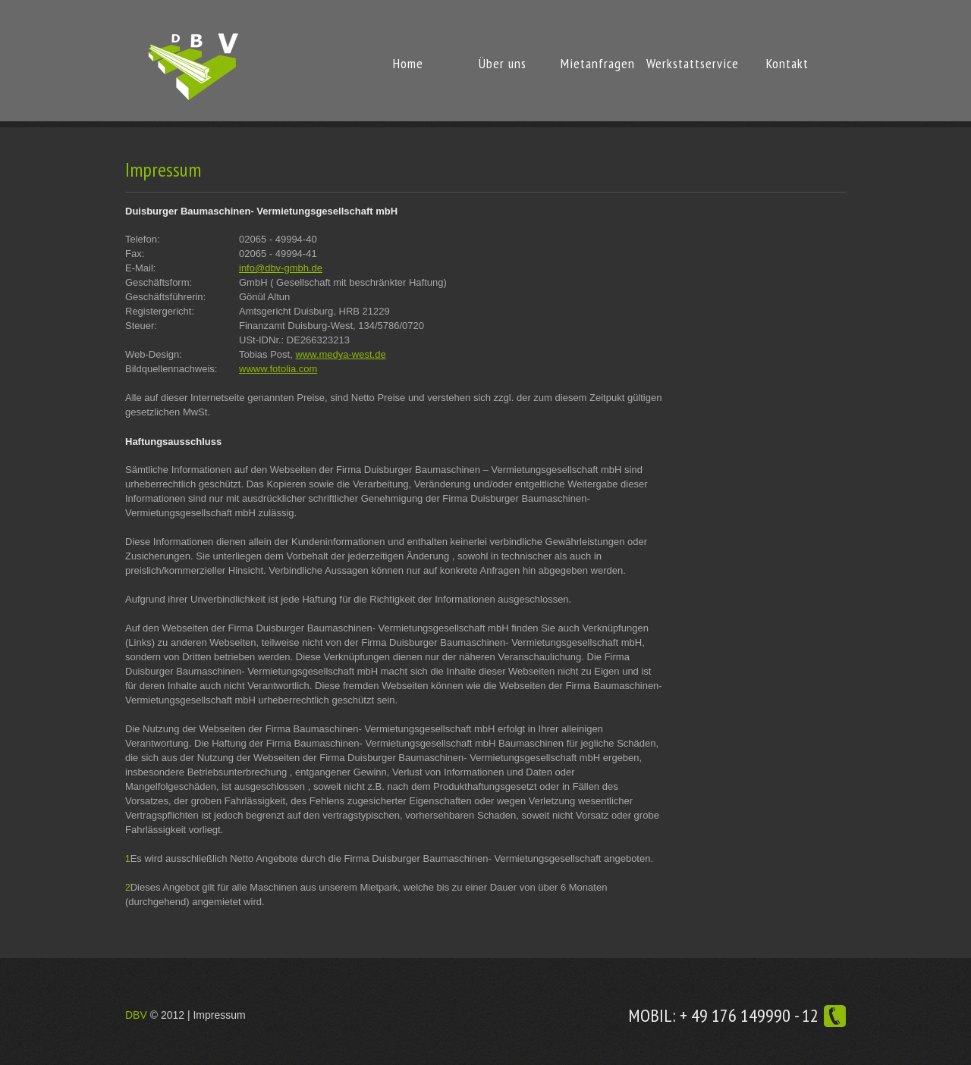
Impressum (219, 1015)
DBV (136, 1015)
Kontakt (787, 63)
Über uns (502, 63)
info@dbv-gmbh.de (280, 268)
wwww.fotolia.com (278, 368)
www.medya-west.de (340, 354)
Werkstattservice (692, 63)
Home (408, 63)
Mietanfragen (598, 63)
